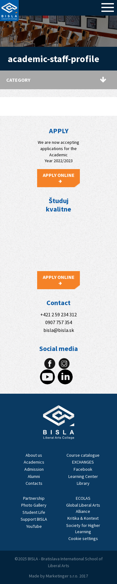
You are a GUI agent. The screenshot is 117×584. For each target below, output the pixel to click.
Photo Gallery (33, 505)
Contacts (34, 483)
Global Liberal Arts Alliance (83, 508)
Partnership (34, 498)
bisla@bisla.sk (58, 330)
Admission (34, 469)
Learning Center (83, 476)
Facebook (83, 469)
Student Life (33, 512)
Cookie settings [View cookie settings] (83, 538)
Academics (34, 462)
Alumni (34, 476)
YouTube (34, 526)
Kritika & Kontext (83, 518)
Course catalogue (83, 455)
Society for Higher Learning (83, 528)
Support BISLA (34, 519)
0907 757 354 (58, 322)
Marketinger (58, 576)
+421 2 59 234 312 (58, 315)
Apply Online (59, 177)
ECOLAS (83, 498)
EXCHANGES (83, 462)
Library (83, 483)
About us (34, 455)
